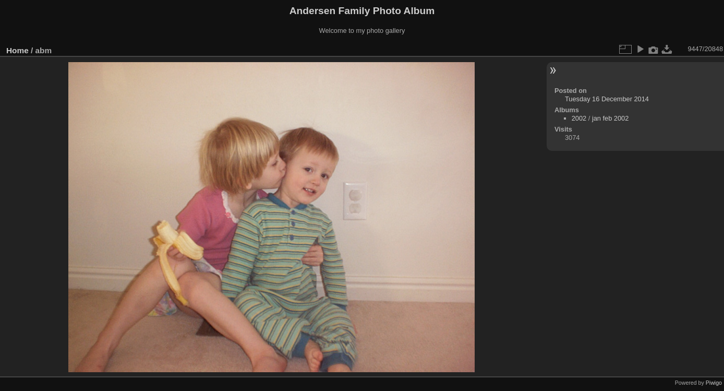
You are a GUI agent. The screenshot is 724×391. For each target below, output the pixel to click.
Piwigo (714, 383)
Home (17, 50)
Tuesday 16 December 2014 (607, 99)
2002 (579, 118)
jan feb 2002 (610, 118)
